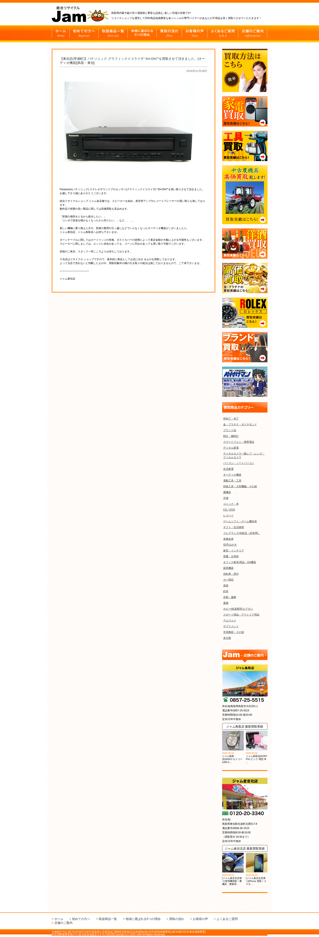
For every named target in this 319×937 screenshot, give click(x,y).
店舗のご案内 (63, 922)
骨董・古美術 (231, 556)
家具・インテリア (233, 550)
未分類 (227, 637)
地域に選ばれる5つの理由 (143, 919)
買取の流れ (176, 919)
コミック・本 (231, 503)
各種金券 (228, 538)
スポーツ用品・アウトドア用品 (241, 614)
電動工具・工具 (232, 480)
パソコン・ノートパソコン (238, 463)
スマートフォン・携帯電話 (238, 441)
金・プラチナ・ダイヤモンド (240, 424)
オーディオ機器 (232, 474)
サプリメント (231, 626)
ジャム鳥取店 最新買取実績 (244, 726)
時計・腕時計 (231, 436)
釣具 (225, 591)
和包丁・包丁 (231, 418)
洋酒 (225, 498)
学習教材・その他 (233, 632)
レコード (228, 515)
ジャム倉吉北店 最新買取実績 (245, 848)
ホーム (58, 919)
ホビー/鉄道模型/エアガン (238, 608)
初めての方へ (81, 919)
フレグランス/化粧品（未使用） (241, 533)
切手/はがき (230, 544)
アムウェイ (229, 620)
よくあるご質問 (227, 919)
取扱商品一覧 (108, 919)
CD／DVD (229, 509)
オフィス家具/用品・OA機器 (239, 562)
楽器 (225, 585)
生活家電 (228, 468)
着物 (225, 603)
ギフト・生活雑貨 (233, 527)
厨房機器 (228, 568)
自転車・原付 (231, 573)
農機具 (227, 492)
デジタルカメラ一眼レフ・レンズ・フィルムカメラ (244, 455)
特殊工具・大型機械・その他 (240, 486)
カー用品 (228, 579)
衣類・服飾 (229, 597)
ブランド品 (229, 430)
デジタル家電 (231, 447)
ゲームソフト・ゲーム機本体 (240, 521)
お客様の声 (200, 919)
